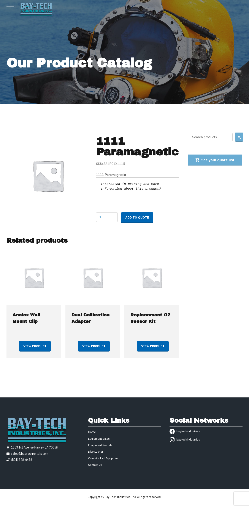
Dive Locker (95, 451)
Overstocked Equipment (104, 458)
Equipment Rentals (100, 445)
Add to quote (137, 217)
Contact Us (95, 465)
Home (92, 432)
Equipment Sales (99, 439)
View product (34, 346)
